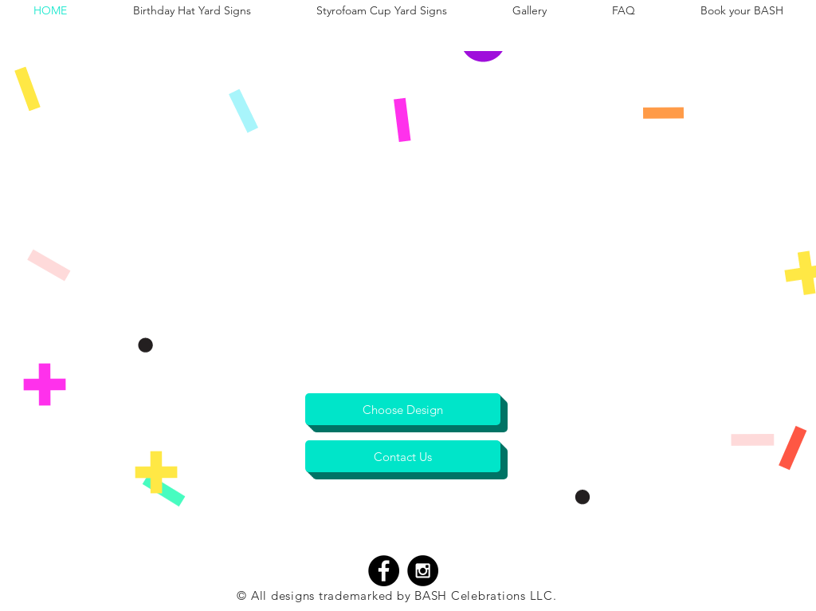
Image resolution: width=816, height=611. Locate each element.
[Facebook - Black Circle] (383, 570)
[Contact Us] (402, 456)
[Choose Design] (402, 409)
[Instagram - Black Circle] (422, 570)
